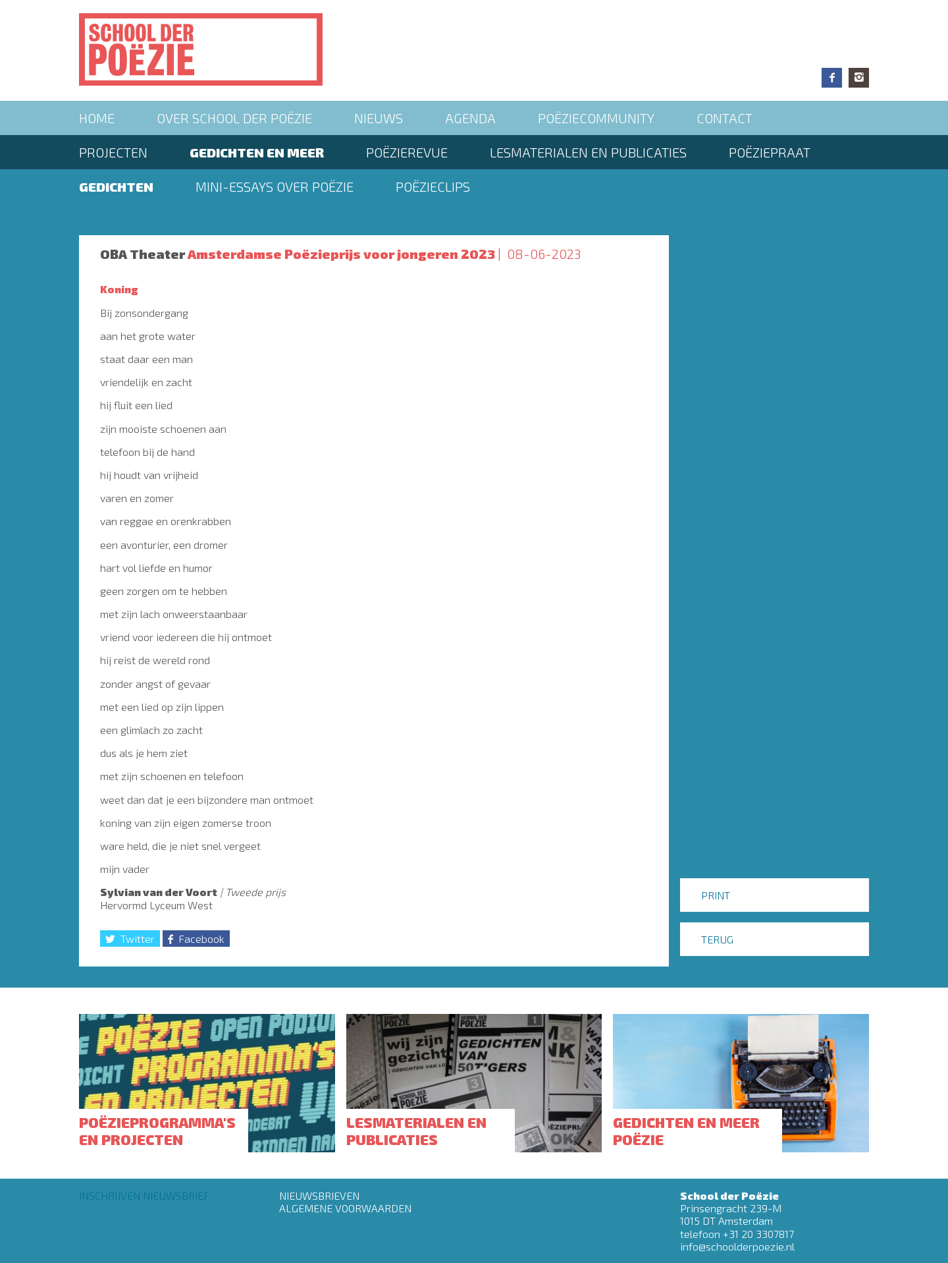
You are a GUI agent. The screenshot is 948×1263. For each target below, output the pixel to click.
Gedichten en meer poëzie (686, 1130)
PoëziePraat (769, 152)
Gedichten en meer (257, 152)
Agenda (470, 118)
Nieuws (378, 118)
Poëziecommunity (596, 118)
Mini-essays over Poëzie (275, 186)
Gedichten (116, 186)
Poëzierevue (407, 152)
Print (715, 895)
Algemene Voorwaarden (345, 1208)
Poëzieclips (433, 186)
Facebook (832, 78)
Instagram (859, 78)
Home (97, 118)
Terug (717, 939)
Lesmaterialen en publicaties (588, 152)
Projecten (113, 152)
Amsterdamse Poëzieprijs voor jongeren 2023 (341, 254)
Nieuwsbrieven (319, 1195)
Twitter (137, 938)
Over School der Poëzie (234, 118)
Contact (724, 118)
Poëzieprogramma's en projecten (157, 1130)
